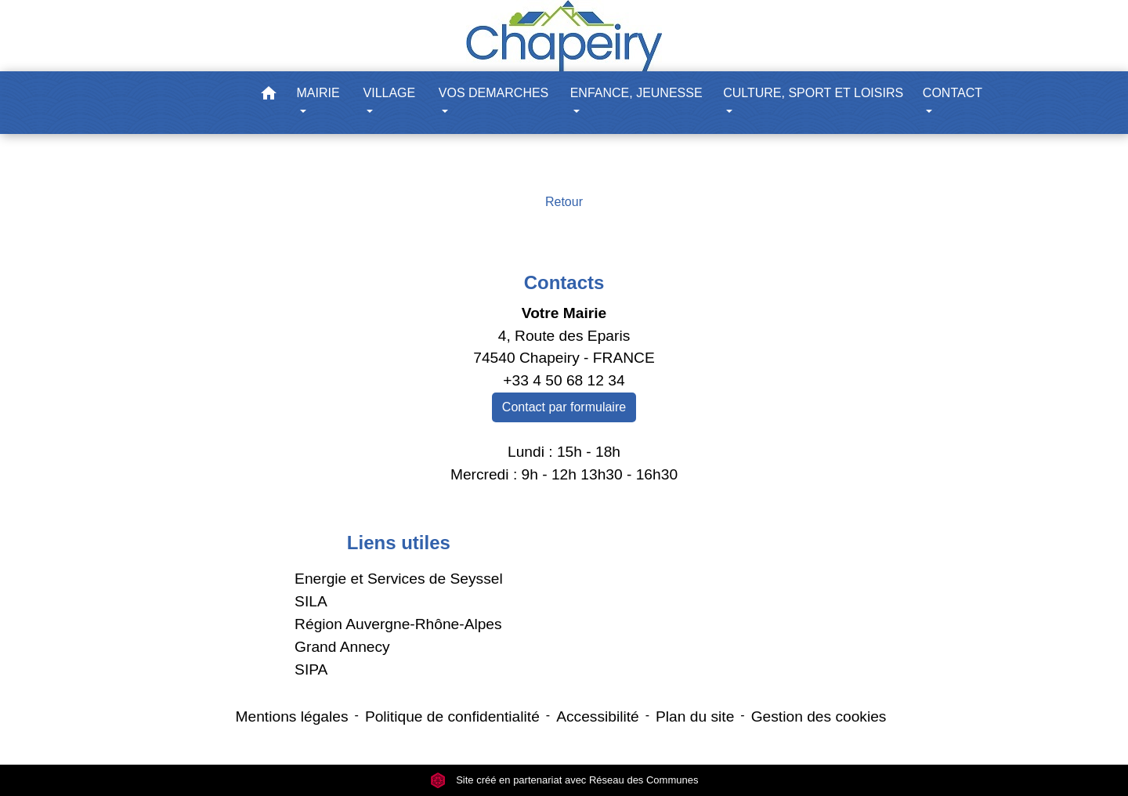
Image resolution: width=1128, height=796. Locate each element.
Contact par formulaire (564, 407)
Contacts (564, 282)
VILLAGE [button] (389, 93)
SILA (311, 601)
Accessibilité (597, 716)
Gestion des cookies (819, 716)
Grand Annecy (342, 647)
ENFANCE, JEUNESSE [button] (636, 93)
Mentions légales (292, 716)
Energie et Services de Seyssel (399, 578)
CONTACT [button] (952, 93)
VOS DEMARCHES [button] (493, 93)
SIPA (311, 669)
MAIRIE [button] (318, 93)
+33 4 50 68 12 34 (563, 380)
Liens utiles (398, 542)
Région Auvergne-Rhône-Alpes (398, 624)
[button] (269, 96)
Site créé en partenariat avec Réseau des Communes (564, 780)
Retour (564, 201)
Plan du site (695, 716)
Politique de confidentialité (452, 716)
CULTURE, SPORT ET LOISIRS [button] (813, 93)
